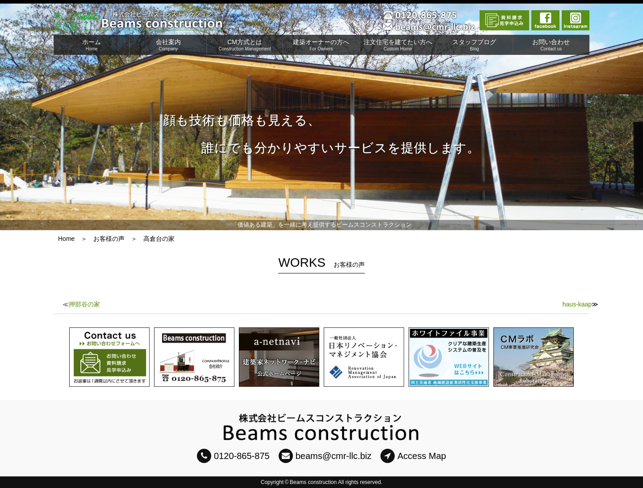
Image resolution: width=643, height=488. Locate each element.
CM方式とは (244, 44)
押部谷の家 (84, 304)
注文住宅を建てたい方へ (398, 44)
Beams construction (313, 482)
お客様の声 (109, 238)
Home (66, 238)
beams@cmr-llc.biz (325, 456)
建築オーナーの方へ (321, 44)
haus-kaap (577, 304)
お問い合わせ (551, 44)
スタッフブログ (474, 44)
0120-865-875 (233, 456)
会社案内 (168, 44)
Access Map (413, 456)
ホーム (91, 44)
